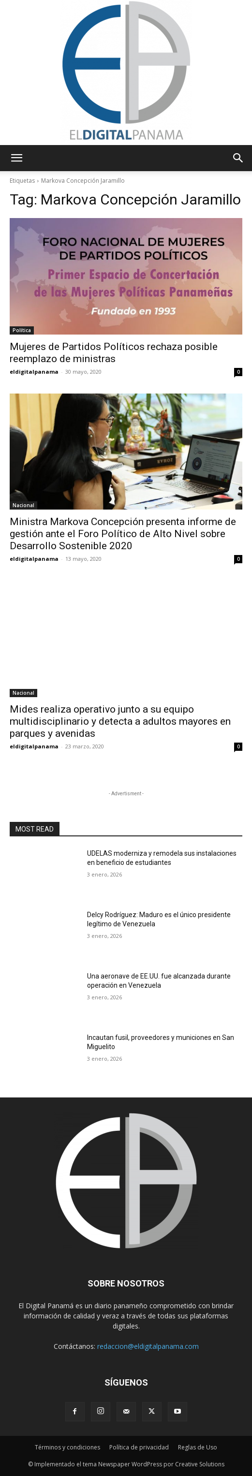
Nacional (23, 505)
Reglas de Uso (197, 1447)
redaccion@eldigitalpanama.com (148, 1346)
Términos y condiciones (67, 1447)
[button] (16, 158)
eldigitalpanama (34, 371)
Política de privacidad (139, 1447)
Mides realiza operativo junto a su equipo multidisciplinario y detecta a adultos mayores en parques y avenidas (120, 721)
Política (22, 330)
